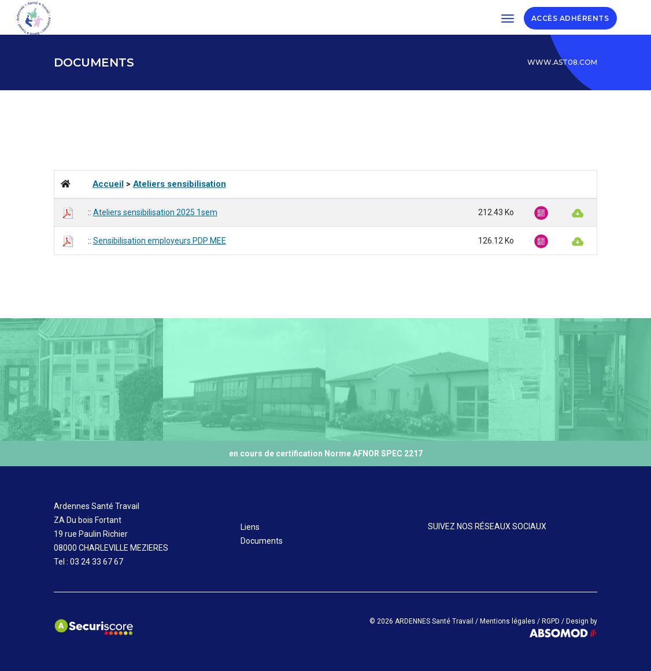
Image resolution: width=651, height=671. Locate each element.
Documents (262, 540)
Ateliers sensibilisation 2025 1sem (155, 212)
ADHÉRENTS (587, 17)
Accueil (108, 184)
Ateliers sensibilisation (179, 184)
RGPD (551, 621)
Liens (250, 527)
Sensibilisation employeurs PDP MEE (159, 240)
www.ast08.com (562, 62)
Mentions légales (507, 621)
